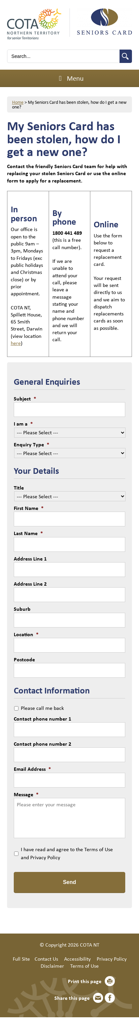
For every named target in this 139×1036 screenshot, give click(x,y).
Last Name (28, 533)
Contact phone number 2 (42, 743)
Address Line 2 (30, 583)
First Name (29, 508)
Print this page (84, 981)
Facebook (110, 998)
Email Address (32, 768)
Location (26, 634)
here (16, 343)
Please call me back (42, 708)
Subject (25, 398)
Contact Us (46, 958)
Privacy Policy (112, 958)
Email (98, 998)
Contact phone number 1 (42, 718)
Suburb (22, 608)
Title (19, 487)
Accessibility (77, 958)
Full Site (21, 958)
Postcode (24, 659)
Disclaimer (52, 965)
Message (26, 794)
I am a (23, 423)
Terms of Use (84, 965)
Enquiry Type (31, 444)
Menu (69, 78)
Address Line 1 (30, 558)
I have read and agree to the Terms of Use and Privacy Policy (67, 853)
